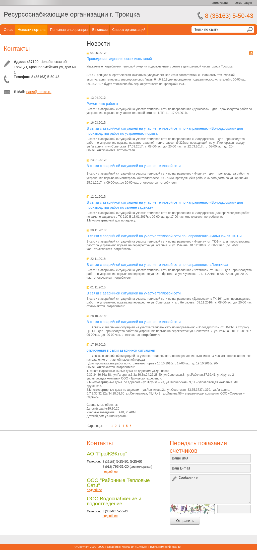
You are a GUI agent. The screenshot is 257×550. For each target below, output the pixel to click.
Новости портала (31, 30)
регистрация (243, 2)
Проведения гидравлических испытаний (119, 59)
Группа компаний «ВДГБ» (165, 546)
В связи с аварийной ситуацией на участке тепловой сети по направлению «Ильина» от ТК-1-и (164, 236)
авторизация (220, 2)
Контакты (17, 48)
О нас (8, 30)
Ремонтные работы (102, 104)
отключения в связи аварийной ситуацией (121, 350)
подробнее (109, 472)
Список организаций (128, 30)
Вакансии (100, 30)
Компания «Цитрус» (134, 546)
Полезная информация (69, 30)
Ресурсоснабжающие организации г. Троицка (72, 14)
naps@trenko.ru (38, 92)
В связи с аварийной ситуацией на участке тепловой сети (134, 166)
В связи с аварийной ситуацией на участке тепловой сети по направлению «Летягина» (157, 265)
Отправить (185, 521)
